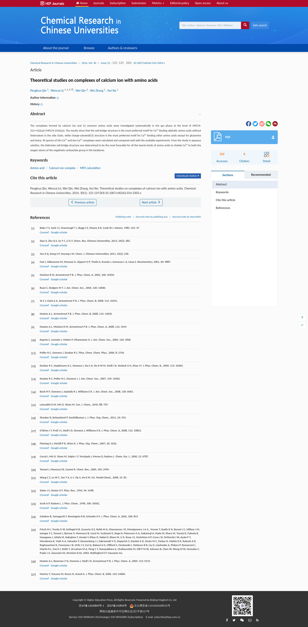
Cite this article (225, 200)
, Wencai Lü (57, 90)
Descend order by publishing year (152, 216)
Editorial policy (179, 3)
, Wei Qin (80, 90)
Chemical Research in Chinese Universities (53, 63)
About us (222, 3)
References (223, 208)
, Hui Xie (111, 90)
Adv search (260, 25)
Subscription (118, 3)
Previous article (82, 202)
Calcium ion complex (62, 168)
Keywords (222, 192)
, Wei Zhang (96, 90)
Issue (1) (105, 63)
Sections (227, 175)
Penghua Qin (38, 90)
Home (82, 3)
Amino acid (37, 168)
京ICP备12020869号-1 (91, 605)
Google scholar (59, 232)
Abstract (221, 184)
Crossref (44, 232)
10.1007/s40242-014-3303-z (149, 63)
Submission (139, 3)
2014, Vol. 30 (89, 63)
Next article (151, 202)
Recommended (261, 175)
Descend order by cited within (186, 216)
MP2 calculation (90, 168)
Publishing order (123, 216)
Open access (203, 3)
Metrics (158, 3)
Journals (99, 3)
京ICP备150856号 (117, 605)
